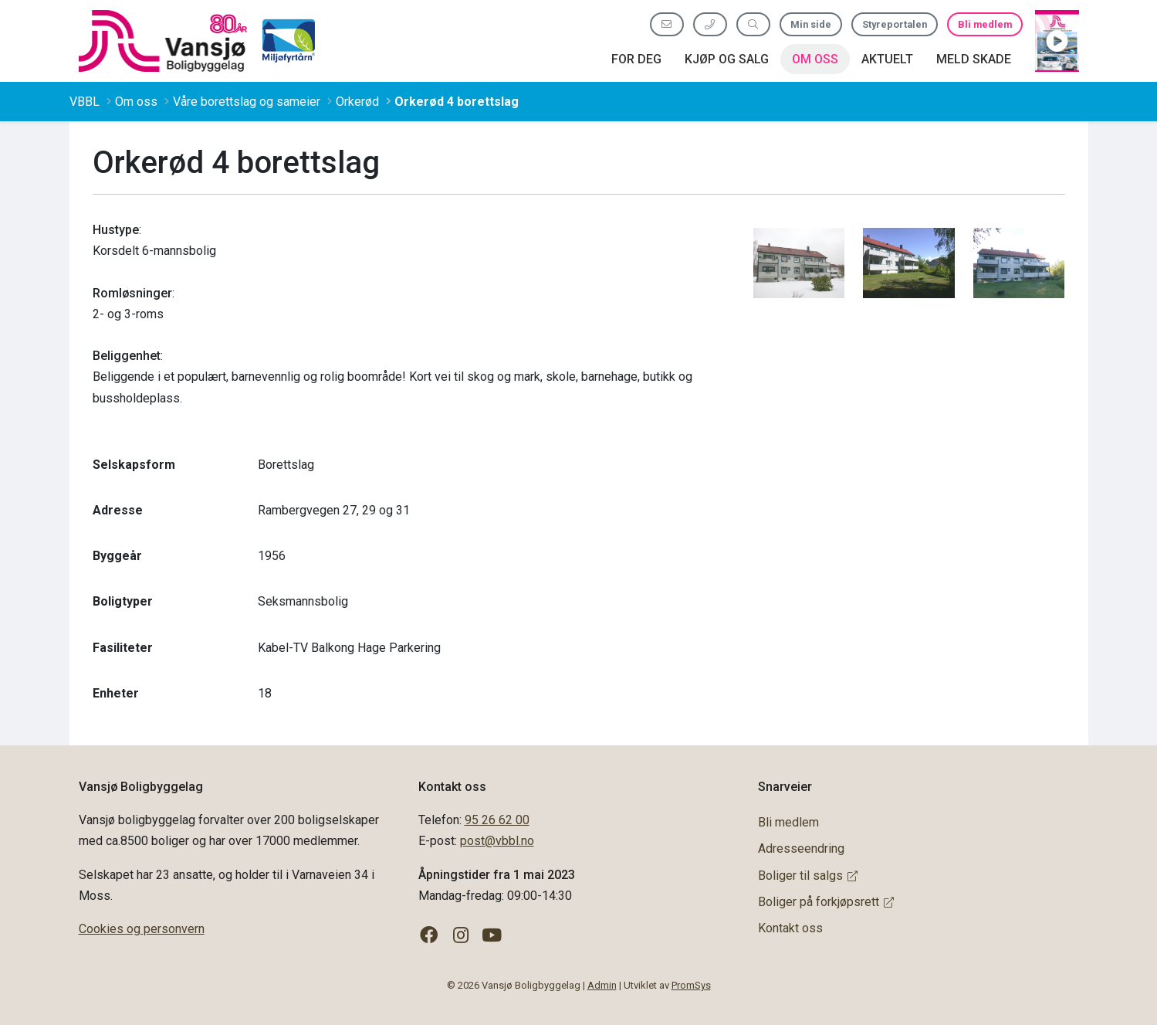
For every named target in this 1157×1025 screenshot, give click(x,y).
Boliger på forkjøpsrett (826, 901)
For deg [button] (636, 59)
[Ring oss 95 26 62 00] (710, 24)
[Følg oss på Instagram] (460, 935)
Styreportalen (894, 24)
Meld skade (973, 59)
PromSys (691, 985)
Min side (810, 24)
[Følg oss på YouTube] (492, 935)
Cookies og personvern (142, 928)
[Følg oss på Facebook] (429, 935)
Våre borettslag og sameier (246, 101)
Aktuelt (887, 59)
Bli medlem (985, 24)
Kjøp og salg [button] (727, 59)
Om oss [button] (815, 59)
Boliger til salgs (808, 875)
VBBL (84, 101)
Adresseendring (801, 848)
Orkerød (357, 101)
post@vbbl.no (497, 840)
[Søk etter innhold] (753, 24)
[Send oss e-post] (667, 24)
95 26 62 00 (497, 820)
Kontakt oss (790, 928)
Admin (602, 985)
